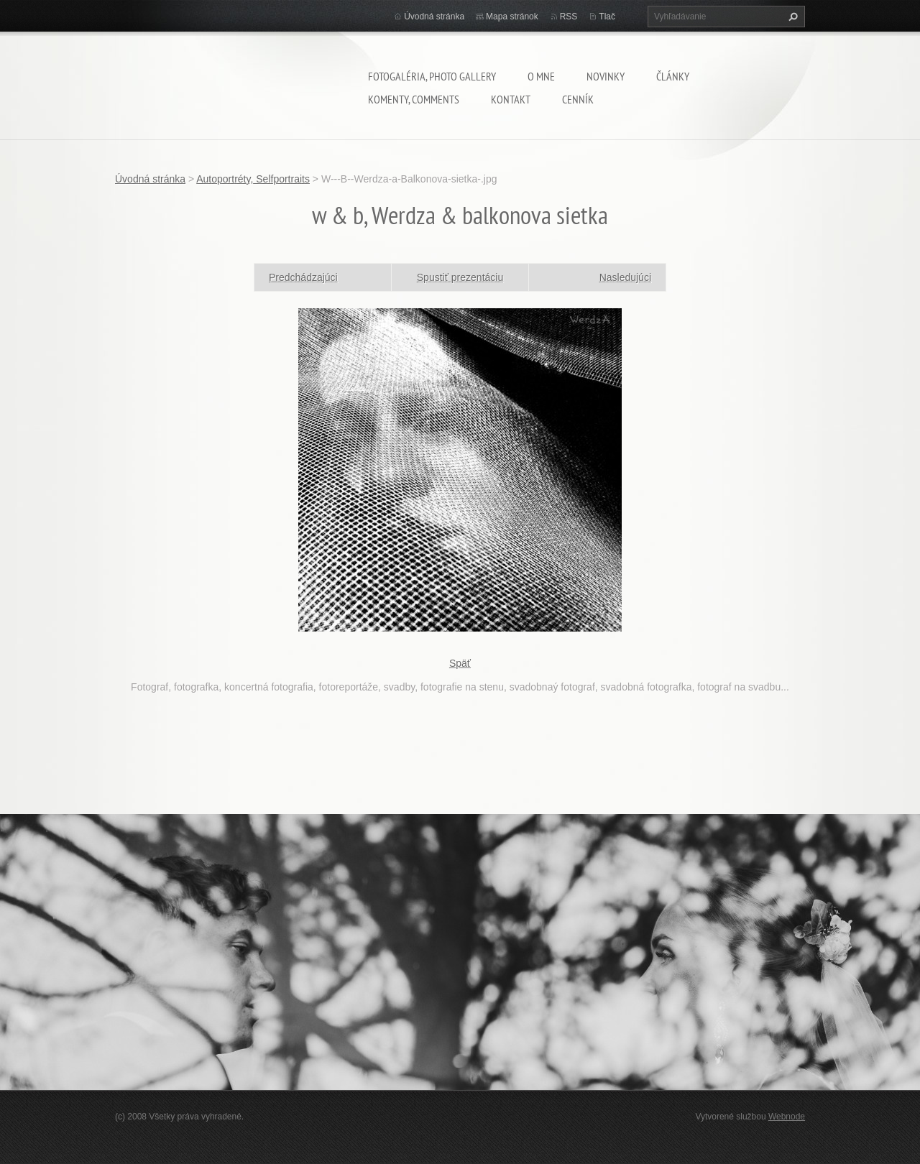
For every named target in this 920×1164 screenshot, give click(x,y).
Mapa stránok (512, 16)
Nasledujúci (625, 277)
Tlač (607, 16)
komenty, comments (413, 99)
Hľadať (791, 16)
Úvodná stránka (434, 16)
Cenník (578, 99)
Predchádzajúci (303, 277)
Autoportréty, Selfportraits (253, 179)
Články (672, 76)
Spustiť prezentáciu (460, 277)
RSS (569, 16)
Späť (460, 663)
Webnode (786, 1117)
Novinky (605, 76)
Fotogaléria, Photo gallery (432, 76)
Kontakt (510, 99)
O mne (541, 76)
